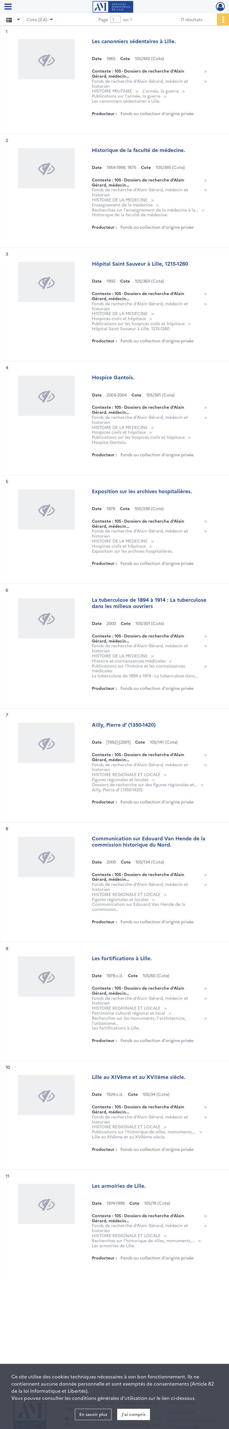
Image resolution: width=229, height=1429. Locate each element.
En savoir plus (93, 1414)
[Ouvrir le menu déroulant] (8, 7)
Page (103, 19)
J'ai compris (134, 1414)
